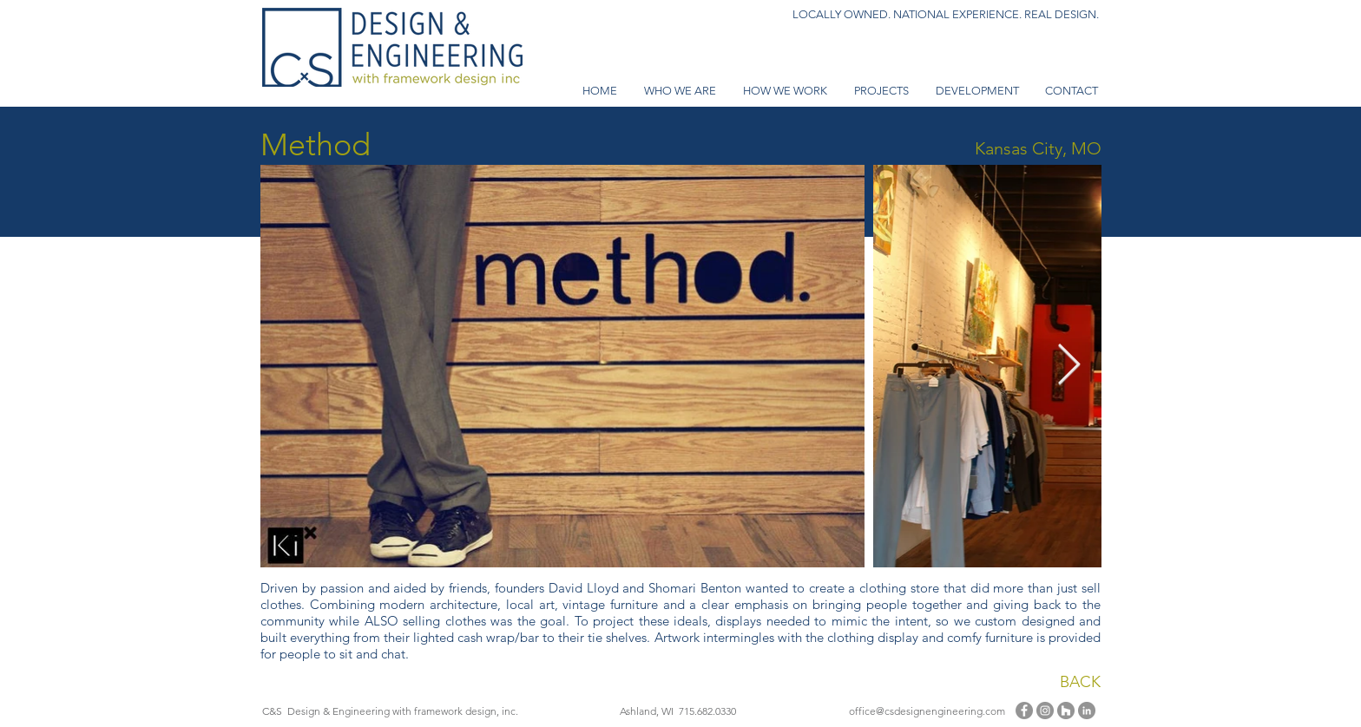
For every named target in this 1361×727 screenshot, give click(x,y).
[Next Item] (1068, 366)
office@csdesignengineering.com (927, 710)
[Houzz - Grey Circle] (1066, 710)
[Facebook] (1024, 710)
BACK (1080, 681)
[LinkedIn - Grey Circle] (1086, 710)
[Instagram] (1045, 710)
